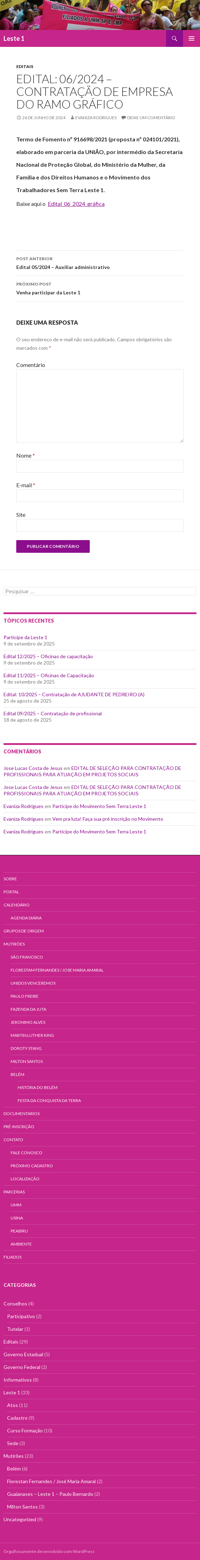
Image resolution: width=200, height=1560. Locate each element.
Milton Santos (27, 1061)
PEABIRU (19, 1231)
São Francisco (27, 957)
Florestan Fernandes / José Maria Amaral (51, 1481)
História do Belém (38, 1087)
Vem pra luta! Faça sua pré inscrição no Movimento (107, 819)
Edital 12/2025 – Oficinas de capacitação (48, 656)
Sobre (10, 878)
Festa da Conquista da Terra (49, 1100)
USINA (17, 1218)
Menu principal (191, 38)
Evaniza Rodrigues (96, 117)
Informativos (18, 1380)
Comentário (30, 364)
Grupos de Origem (24, 931)
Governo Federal (22, 1367)
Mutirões (14, 944)
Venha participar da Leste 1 (100, 287)
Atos (12, 1405)
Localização (25, 1178)
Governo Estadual (23, 1354)
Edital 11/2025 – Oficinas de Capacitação (49, 675)
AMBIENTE (21, 1244)
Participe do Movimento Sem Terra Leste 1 (99, 806)
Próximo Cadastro (32, 1165)
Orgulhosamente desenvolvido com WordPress (49, 1551)
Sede (12, 1443)
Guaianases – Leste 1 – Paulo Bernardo (50, 1494)
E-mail (25, 485)
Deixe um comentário (151, 117)
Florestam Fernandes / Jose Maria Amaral (57, 970)
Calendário (17, 904)
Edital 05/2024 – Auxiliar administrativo (100, 262)
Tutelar (15, 1329)
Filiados (13, 1257)
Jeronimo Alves (28, 1022)
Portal (11, 891)
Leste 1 (14, 38)
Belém (17, 1074)
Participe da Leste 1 (25, 637)
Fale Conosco (26, 1152)
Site (20, 514)
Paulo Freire (25, 996)
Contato (13, 1139)
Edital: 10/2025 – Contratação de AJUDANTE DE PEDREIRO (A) (74, 694)
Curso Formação (25, 1430)
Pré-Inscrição (19, 1126)
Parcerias (14, 1191)
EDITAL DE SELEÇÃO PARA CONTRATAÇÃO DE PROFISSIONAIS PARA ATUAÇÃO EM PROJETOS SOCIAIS (92, 771)
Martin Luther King (32, 1035)
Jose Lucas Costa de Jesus (33, 768)
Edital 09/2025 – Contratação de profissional (53, 713)
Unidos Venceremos (33, 983)
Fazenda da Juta (28, 1009)
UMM (16, 1204)
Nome (25, 455)
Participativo (21, 1316)
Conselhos (15, 1304)
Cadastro (17, 1418)
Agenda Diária (26, 917)
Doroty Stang (26, 1048)
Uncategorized (20, 1519)
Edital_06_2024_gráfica (76, 203)
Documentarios (22, 1113)
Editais (24, 66)
